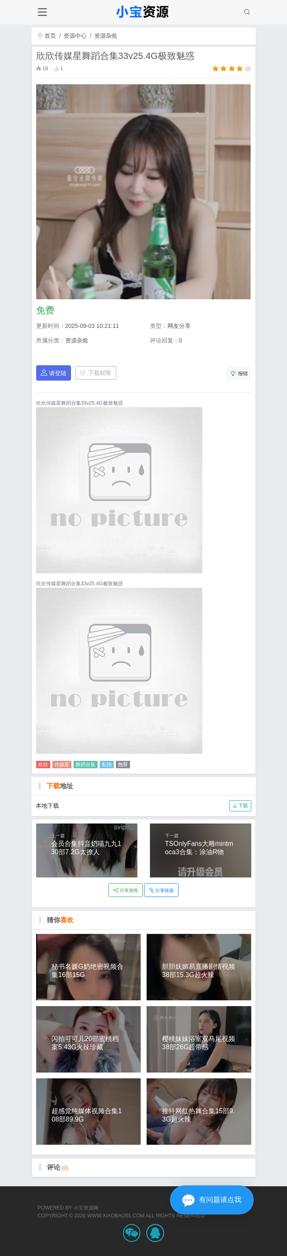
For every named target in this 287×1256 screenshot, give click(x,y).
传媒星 (61, 764)
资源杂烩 (106, 35)
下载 (240, 806)
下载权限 (95, 372)
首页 (46, 35)
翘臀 (123, 764)
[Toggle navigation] (43, 12)
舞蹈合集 (86, 764)
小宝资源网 (86, 1208)
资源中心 (75, 35)
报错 (239, 372)
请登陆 (53, 372)
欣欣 (43, 764)
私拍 (107, 764)
